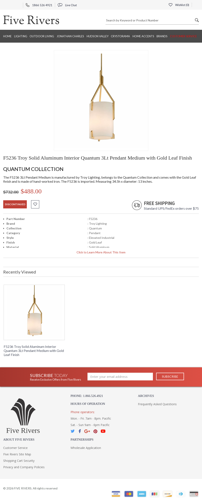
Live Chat (67, 5)
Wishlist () (179, 5)
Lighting (20, 36)
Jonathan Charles (70, 36)
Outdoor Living (42, 36)
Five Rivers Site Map (17, 454)
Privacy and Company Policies (24, 467)
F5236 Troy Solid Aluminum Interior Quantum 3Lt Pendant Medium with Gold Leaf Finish (34, 350)
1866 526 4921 (39, 5)
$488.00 (31, 191)
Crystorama (120, 36)
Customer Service (183, 36)
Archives (146, 396)
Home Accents (143, 36)
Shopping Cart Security (19, 461)
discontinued (15, 204)
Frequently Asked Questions (157, 404)
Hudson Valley (98, 36)
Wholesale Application (86, 448)
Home (7, 36)
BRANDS (162, 36)
